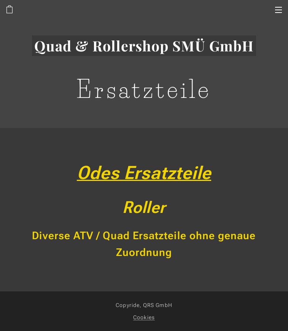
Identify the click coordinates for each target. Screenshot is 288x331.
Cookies (144, 317)
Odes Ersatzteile (144, 173)
